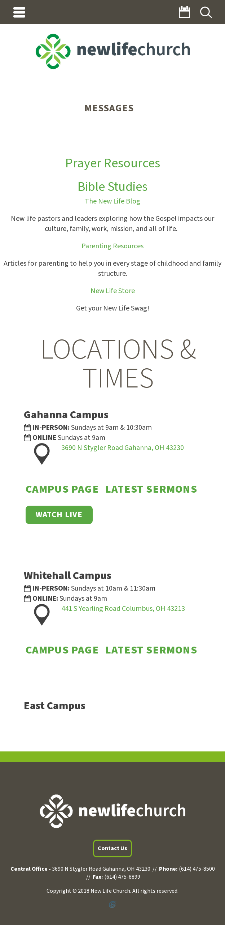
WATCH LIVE (59, 514)
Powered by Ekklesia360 (112, 905)
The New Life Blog (112, 201)
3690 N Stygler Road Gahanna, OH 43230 (122, 448)
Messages (109, 108)
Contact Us (112, 848)
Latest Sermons (151, 489)
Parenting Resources (112, 246)
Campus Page (62, 489)
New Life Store (113, 291)
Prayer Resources (112, 163)
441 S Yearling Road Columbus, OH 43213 (123, 609)
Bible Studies (112, 186)
